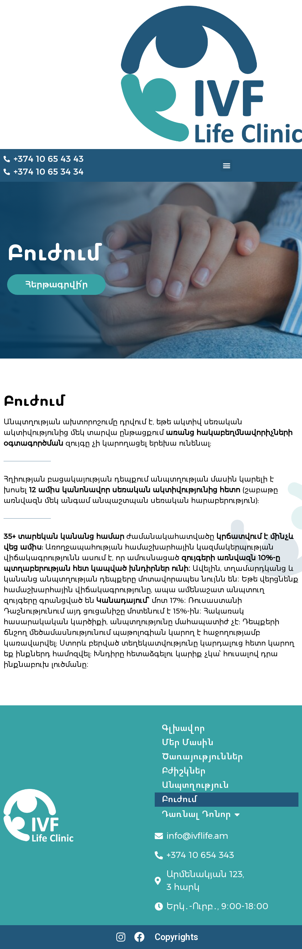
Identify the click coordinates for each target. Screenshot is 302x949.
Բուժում (180, 799)
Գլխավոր (183, 728)
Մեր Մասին (187, 742)
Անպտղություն (195, 785)
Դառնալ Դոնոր (201, 814)
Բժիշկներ (184, 771)
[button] (226, 165)
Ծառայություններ (202, 756)
